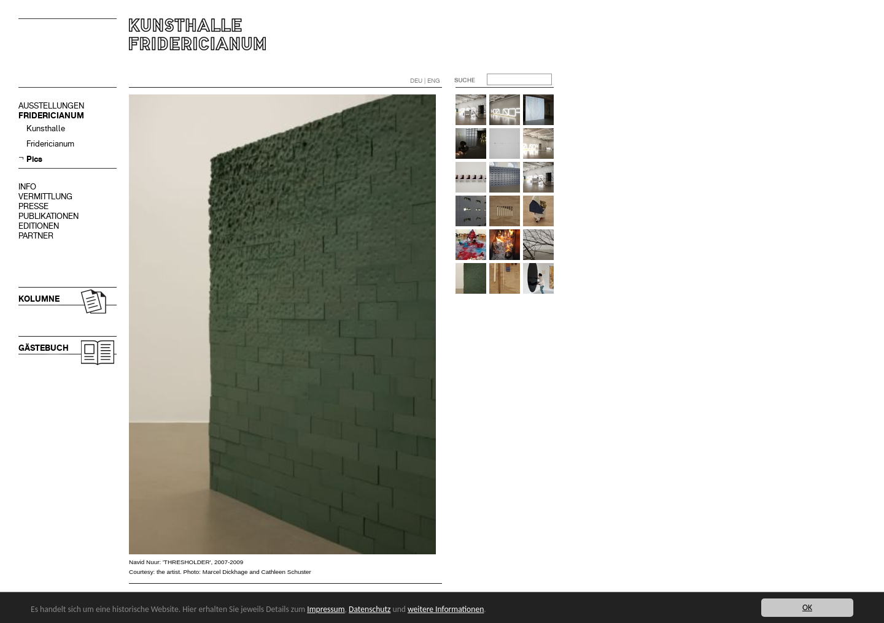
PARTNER (35, 235)
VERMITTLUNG (45, 196)
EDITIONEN (38, 226)
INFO (27, 186)
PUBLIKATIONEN (48, 216)
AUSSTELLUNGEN (51, 105)
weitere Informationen (446, 609)
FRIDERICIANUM (51, 115)
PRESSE (33, 206)
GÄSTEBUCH (43, 348)
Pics (34, 159)
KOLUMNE (39, 299)
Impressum (325, 609)
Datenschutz (369, 609)
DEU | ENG (425, 80)
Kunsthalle (45, 128)
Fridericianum (50, 143)
